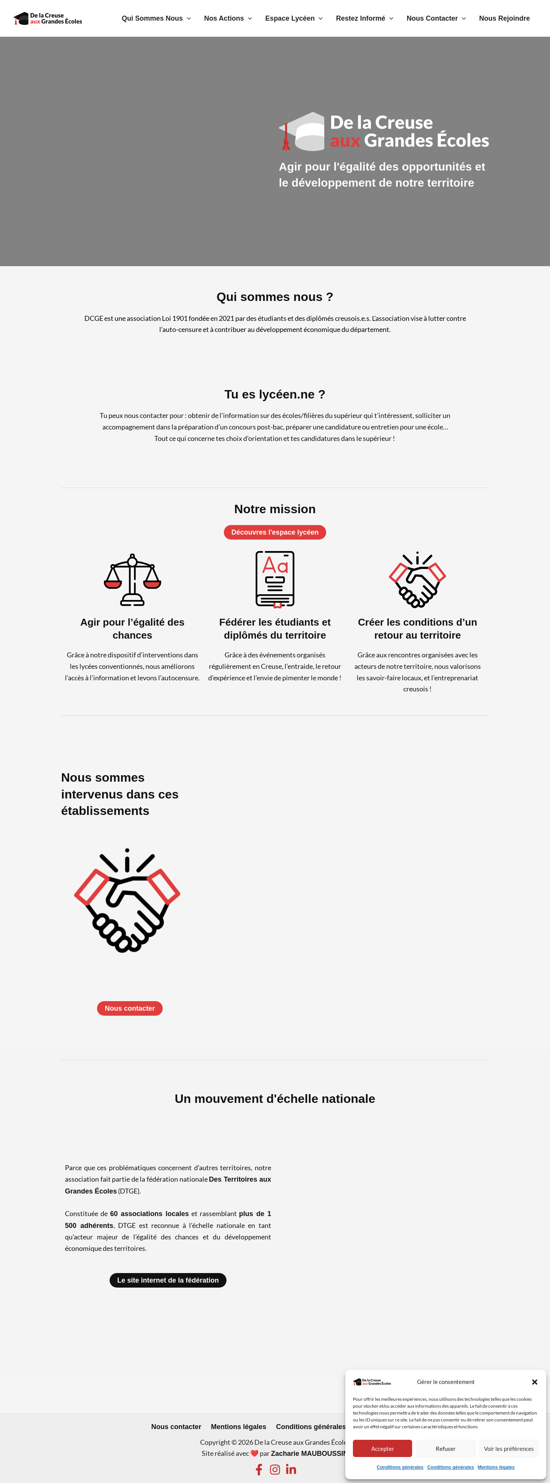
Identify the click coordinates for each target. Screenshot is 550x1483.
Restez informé (379, 18)
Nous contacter (444, 18)
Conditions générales (400, 1467)
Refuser (446, 1448)
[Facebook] (259, 1469)
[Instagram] (275, 1469)
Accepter (382, 1448)
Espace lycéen (314, 18)
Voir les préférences (509, 1448)
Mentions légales (496, 1467)
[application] (218, 18)
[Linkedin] (291, 1469)
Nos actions (254, 18)
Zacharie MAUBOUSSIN (309, 1453)
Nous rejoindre (507, 18)
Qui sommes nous (187, 18)
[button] (535, 1382)
